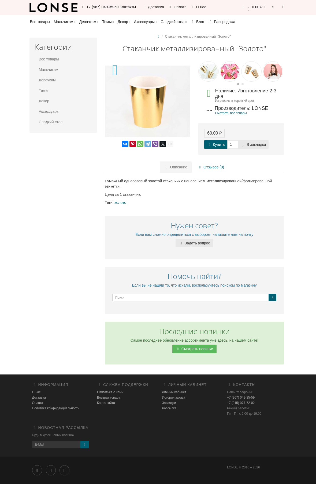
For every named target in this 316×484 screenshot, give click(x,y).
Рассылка (169, 408)
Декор (124, 22)
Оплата (177, 7)
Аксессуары (145, 22)
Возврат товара (108, 397)
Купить (216, 144)
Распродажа (221, 22)
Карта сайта (106, 403)
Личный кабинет (174, 392)
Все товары (40, 22)
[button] (253, 7)
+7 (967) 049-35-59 (241, 397)
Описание (175, 167)
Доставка (153, 7)
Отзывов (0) (211, 167)
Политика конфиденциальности (56, 408)
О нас (198, 7)
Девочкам (88, 22)
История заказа (173, 397)
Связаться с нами (110, 392)
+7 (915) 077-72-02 (241, 403)
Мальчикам (64, 22)
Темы (108, 22)
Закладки (169, 403)
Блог (197, 22)
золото (120, 202)
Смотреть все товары (231, 113)
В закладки (253, 144)
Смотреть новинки (194, 349)
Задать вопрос (194, 243)
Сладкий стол (174, 22)
